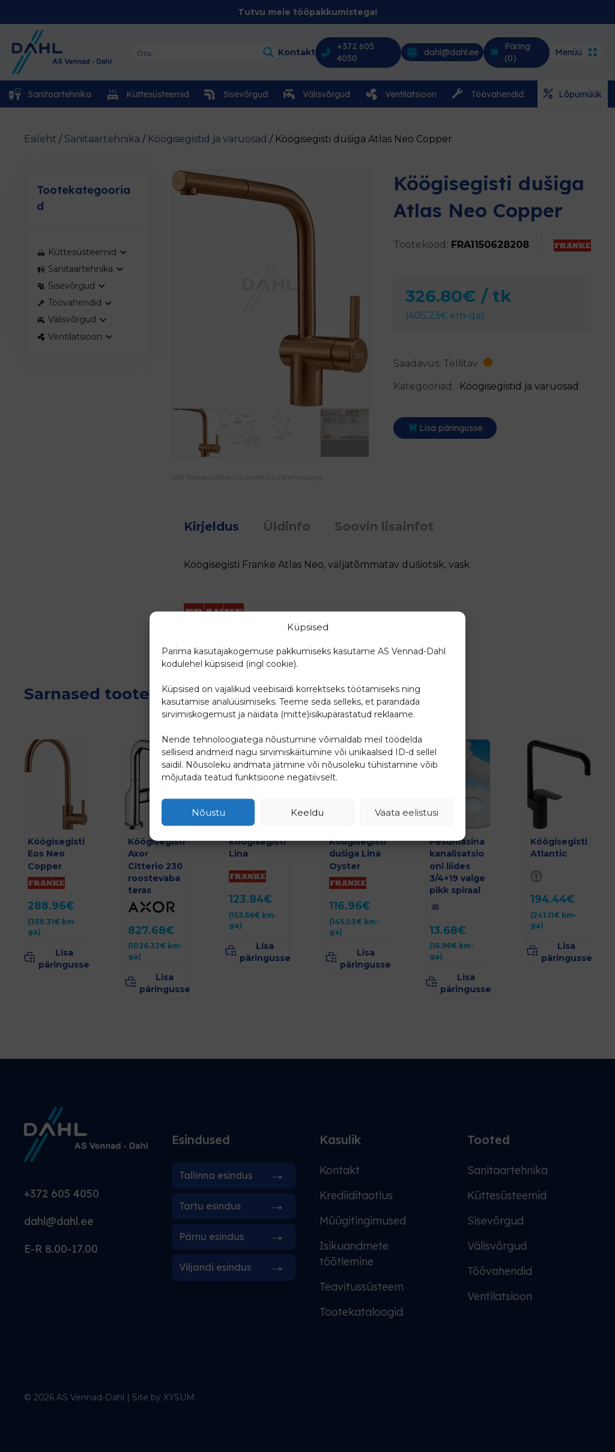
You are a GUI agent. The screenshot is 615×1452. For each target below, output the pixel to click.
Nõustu (208, 812)
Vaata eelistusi (406, 812)
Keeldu (307, 812)
